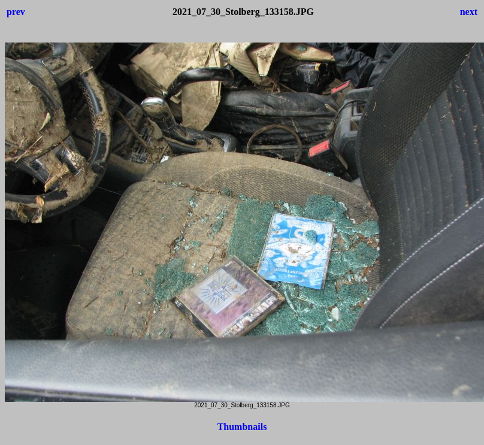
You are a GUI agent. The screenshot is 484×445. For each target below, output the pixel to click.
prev (16, 12)
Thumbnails (242, 427)
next (468, 12)
